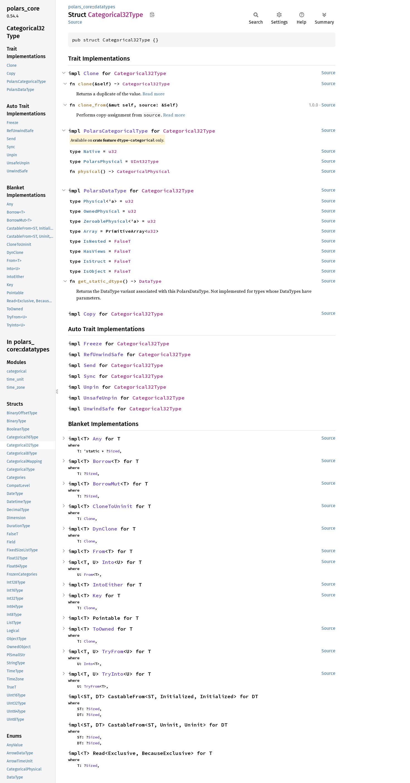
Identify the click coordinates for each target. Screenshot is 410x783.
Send (90, 365)
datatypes (104, 6)
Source (75, 22)
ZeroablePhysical (106, 221)
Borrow (102, 461)
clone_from (92, 105)
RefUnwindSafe (103, 354)
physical (89, 171)
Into (108, 562)
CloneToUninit (112, 506)
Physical (95, 201)
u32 (113, 151)
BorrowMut (106, 483)
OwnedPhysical (102, 211)
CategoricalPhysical (143, 171)
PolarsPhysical (103, 161)
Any (97, 438)
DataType (150, 281)
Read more (154, 94)
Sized (113, 451)
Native (92, 151)
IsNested (95, 241)
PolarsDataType (105, 190)
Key (97, 595)
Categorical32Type (140, 73)
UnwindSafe (99, 408)
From (99, 551)
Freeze (93, 343)
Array (90, 231)
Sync (90, 376)
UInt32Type (145, 161)
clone (85, 83)
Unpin (91, 387)
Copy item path (152, 14)
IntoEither (108, 584)
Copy (90, 314)
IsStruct (95, 261)
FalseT (122, 241)
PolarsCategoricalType (116, 131)
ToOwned (103, 629)
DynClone (105, 529)
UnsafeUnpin (100, 398)
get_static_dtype (100, 281)
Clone (91, 73)
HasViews (95, 251)
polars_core (80, 6)
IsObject (95, 271)
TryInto (112, 674)
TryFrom (112, 651)
